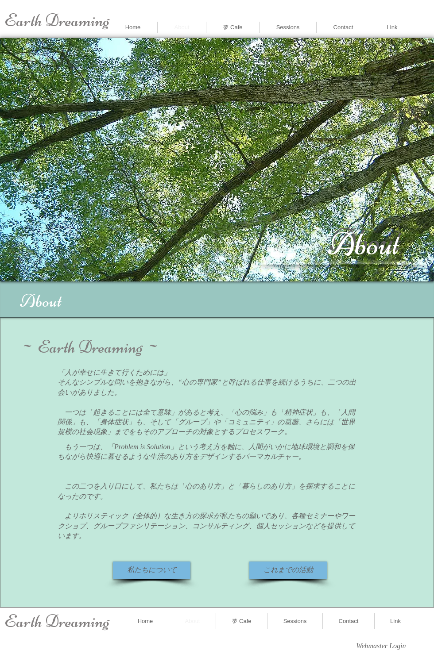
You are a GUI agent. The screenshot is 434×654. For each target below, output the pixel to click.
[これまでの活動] (288, 570)
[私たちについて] (151, 570)
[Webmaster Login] (381, 646)
